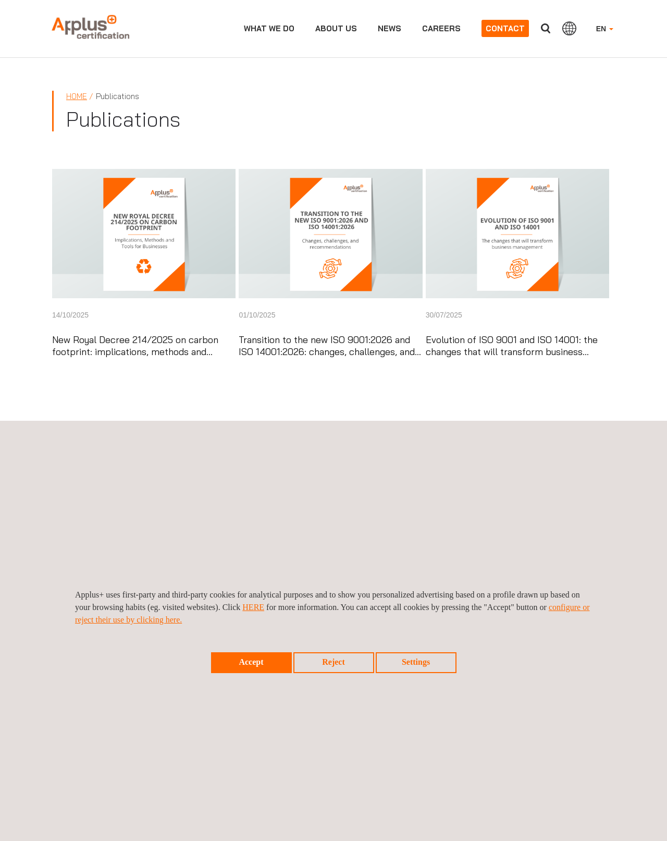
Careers (441, 28)
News (389, 28)
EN (604, 29)
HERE (253, 607)
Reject (333, 661)
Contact (505, 28)
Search (545, 28)
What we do (269, 28)
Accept (251, 661)
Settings (416, 661)
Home (76, 96)
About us (336, 28)
